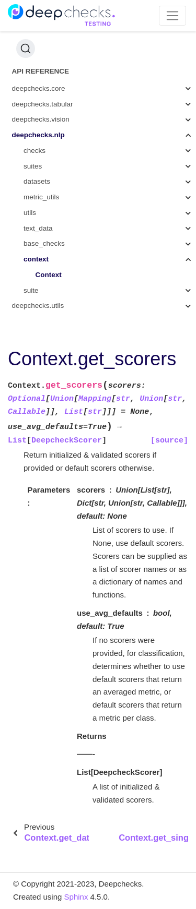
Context (49, 275)
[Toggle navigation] (173, 16)
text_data (38, 228)
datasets (37, 181)
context (36, 259)
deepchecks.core (38, 88)
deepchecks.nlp (38, 135)
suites (33, 166)
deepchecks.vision (41, 119)
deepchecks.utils (38, 305)
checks (34, 150)
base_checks (44, 243)
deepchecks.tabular (42, 104)
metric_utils (41, 197)
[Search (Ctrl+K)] (25, 48)
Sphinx (76, 896)
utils (30, 213)
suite (31, 290)
